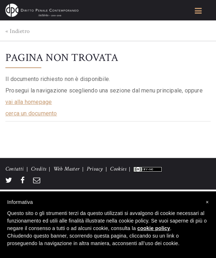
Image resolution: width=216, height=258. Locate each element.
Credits (38, 169)
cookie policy (153, 228)
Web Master (66, 169)
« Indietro (17, 31)
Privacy (95, 169)
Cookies (118, 169)
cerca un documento (31, 113)
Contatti (14, 169)
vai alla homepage (28, 102)
